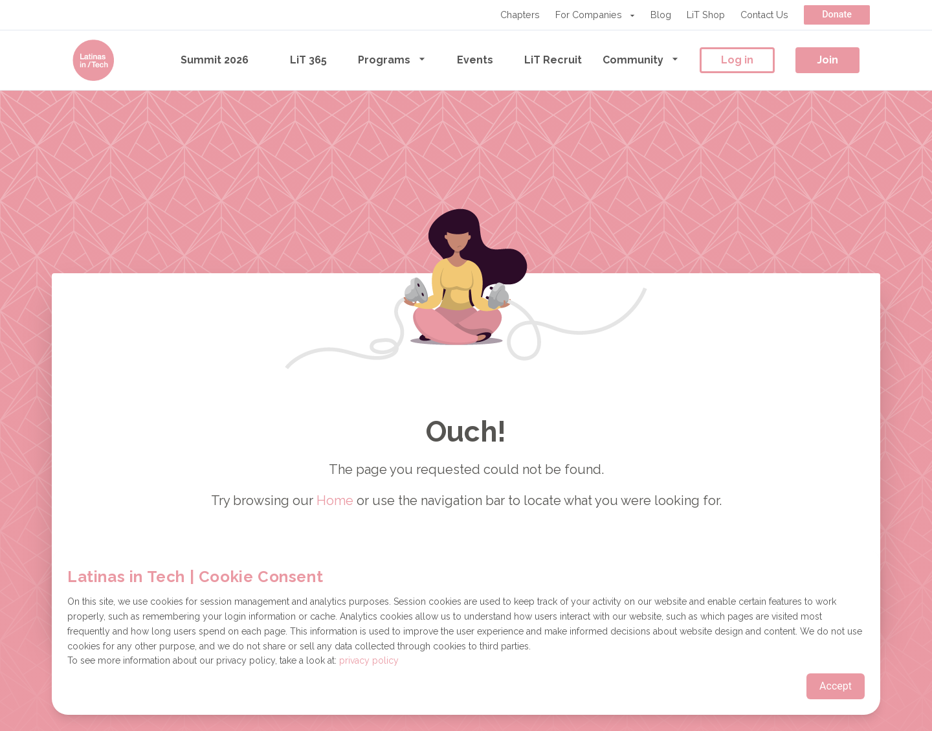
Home (334, 500)
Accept (835, 686)
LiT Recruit (553, 60)
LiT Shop (706, 14)
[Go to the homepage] (93, 60)
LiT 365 (308, 60)
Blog (660, 14)
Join (827, 60)
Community (641, 59)
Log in (737, 60)
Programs (392, 59)
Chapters (520, 14)
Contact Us (764, 14)
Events (475, 60)
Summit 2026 (215, 60)
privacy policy (369, 660)
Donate (837, 14)
